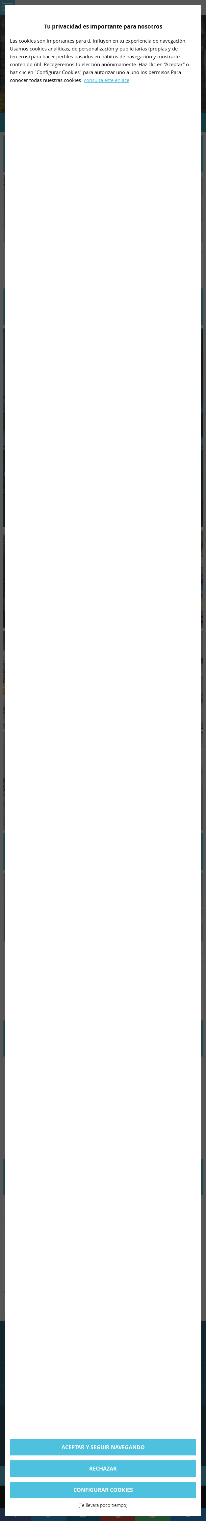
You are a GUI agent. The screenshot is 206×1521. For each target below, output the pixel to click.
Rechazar (103, 1468)
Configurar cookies (103, 1492)
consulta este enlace (106, 80)
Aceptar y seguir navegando (103, 1447)
